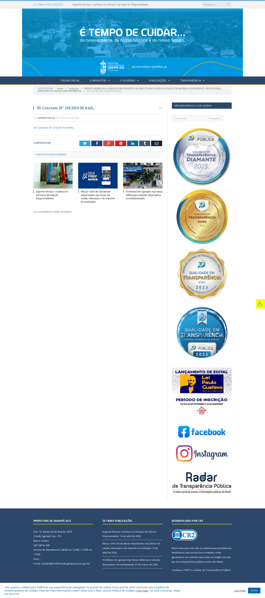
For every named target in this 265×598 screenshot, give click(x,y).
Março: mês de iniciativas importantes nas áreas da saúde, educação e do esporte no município (98, 196)
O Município (98, 80)
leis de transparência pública (188, 561)
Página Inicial (70, 80)
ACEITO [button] (254, 590)
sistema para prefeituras (217, 548)
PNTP (187, 570)
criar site (194, 548)
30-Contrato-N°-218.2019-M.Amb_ (53, 127)
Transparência (190, 80)
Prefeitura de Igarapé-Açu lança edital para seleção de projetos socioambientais (144, 195)
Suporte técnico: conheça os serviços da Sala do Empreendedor (111, 4)
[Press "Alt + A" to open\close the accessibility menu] (260, 303)
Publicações (157, 80)
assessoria (197, 552)
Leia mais (142, 590)
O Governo (127, 80)
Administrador (46, 117)
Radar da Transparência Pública (213, 570)
